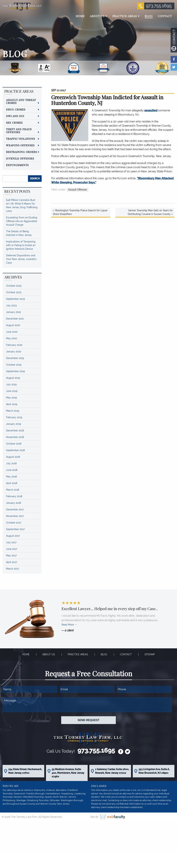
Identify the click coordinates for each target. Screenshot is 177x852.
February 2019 (14, 417)
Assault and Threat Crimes (21, 101)
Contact (126, 654)
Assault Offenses (77, 189)
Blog (104, 654)
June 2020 (12, 331)
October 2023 (13, 292)
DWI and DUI (15, 116)
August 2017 (13, 535)
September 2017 (15, 529)
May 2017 (11, 555)
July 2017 (11, 542)
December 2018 (15, 430)
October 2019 (13, 364)
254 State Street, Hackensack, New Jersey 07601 (25, 771)
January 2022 (13, 312)
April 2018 (11, 483)
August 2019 (13, 377)
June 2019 (11, 391)
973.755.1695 (159, 5)
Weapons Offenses (20, 145)
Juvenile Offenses (20, 158)
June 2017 (11, 549)
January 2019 (13, 424)
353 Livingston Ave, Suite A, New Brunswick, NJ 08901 (154, 771)
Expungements (17, 165)
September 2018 (15, 450)
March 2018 (12, 489)
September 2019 (15, 371)
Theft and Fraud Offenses (19, 130)
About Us (48, 654)
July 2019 (11, 384)
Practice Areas (78, 654)
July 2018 (11, 463)
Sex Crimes (14, 122)
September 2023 (15, 299)
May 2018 (11, 476)
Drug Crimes (15, 109)
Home (26, 654)
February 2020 (14, 345)
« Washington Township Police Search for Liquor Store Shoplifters (80, 212)
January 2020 (13, 351)
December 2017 (15, 509)
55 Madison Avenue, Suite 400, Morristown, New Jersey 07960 (68, 773)
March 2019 (12, 410)
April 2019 (11, 404)
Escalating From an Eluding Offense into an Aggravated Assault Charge (21, 221)
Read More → (69, 624)
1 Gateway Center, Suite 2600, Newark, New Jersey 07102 (112, 771)
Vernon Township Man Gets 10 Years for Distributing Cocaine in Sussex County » (150, 212)
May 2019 (11, 397)
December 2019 (15, 358)
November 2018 (15, 437)
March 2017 (12, 568)
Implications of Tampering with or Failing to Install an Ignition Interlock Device (20, 245)
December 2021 (15, 318)
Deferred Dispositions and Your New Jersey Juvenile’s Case (21, 259)
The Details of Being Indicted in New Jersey (19, 233)
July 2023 (11, 305)
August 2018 (13, 456)
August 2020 (13, 325)
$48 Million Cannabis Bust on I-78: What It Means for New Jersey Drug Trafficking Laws (22, 205)
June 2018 (11, 470)
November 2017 (15, 516)
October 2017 (13, 522)
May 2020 (11, 338)
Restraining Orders (21, 152)
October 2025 (13, 285)
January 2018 (13, 503)
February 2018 (14, 496)
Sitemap (150, 654)
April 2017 (11, 562)
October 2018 (13, 443)
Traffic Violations (20, 138)
